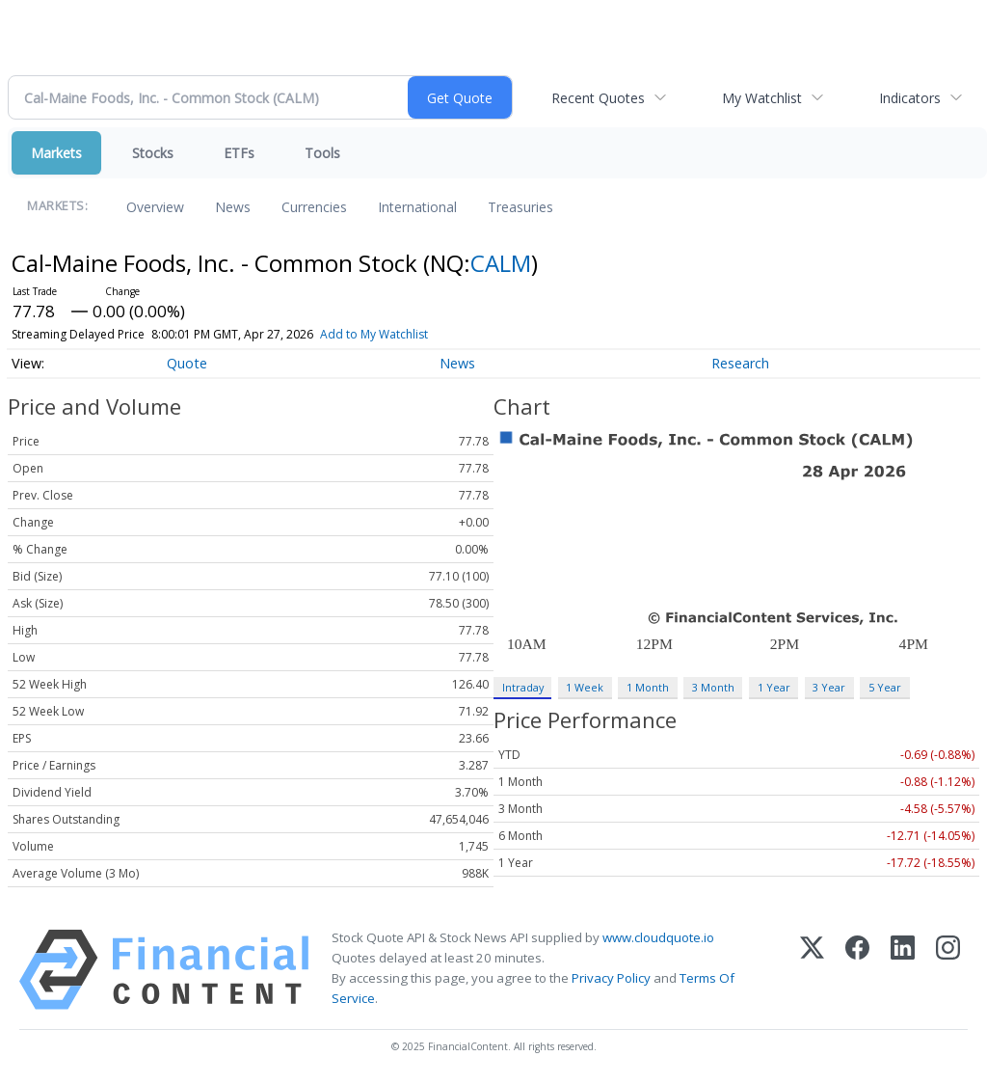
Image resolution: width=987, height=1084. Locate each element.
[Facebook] (857, 970)
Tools (322, 153)
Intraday (523, 687)
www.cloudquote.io (658, 937)
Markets (56, 153)
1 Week (584, 687)
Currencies (314, 207)
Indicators (910, 98)
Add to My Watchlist (374, 334)
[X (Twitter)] (812, 970)
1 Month (648, 687)
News (233, 207)
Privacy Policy (611, 978)
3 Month (713, 687)
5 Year (884, 687)
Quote (187, 363)
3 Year (829, 687)
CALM (500, 263)
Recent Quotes (598, 98)
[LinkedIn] (902, 970)
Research (740, 363)
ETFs (239, 153)
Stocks (152, 153)
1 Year (774, 687)
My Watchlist (762, 98)
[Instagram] (948, 970)
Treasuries (520, 207)
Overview (155, 207)
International (417, 207)
